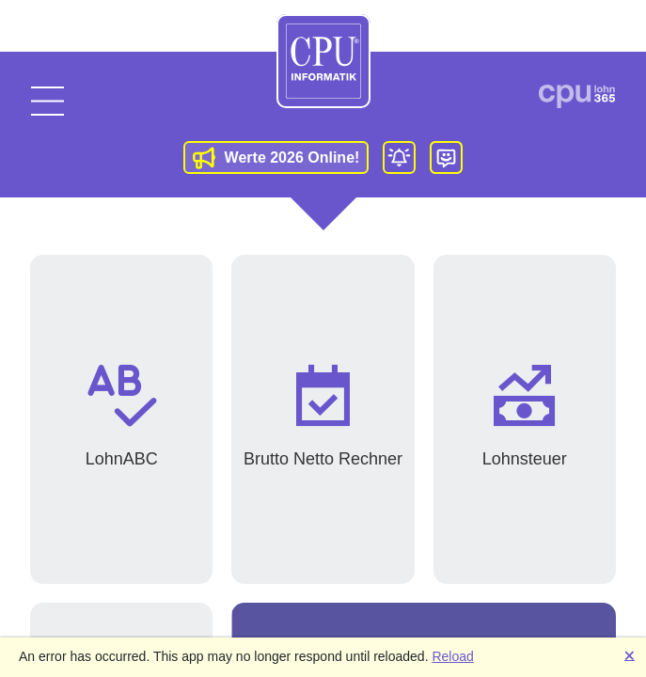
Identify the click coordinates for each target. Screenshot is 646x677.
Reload (452, 656)
